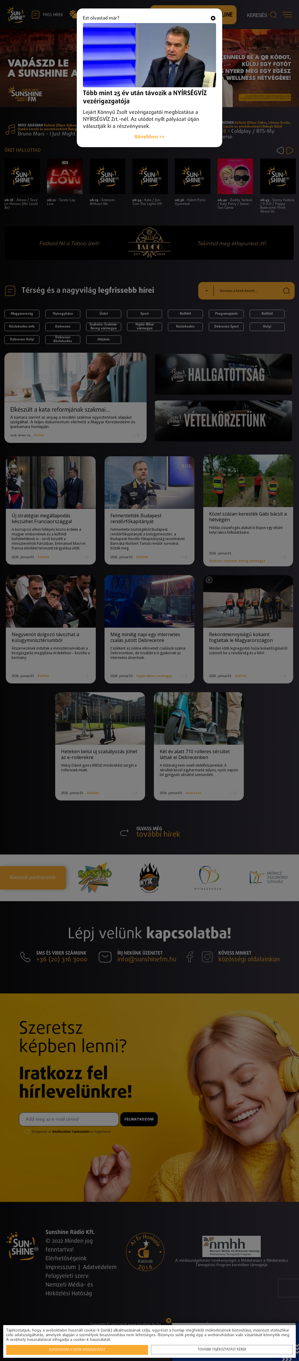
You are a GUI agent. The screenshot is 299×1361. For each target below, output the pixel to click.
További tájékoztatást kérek (222, 1349)
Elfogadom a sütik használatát (77, 1350)
